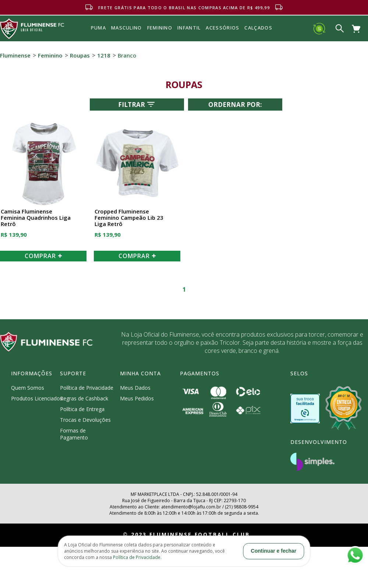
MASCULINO (126, 27)
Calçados (258, 27)
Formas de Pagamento (74, 434)
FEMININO (159, 27)
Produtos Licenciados (37, 398)
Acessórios (222, 43)
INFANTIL (189, 27)
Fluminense (15, 55)
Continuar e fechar (274, 551)
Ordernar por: (235, 104)
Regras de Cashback (84, 398)
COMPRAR (43, 256)
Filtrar (137, 104)
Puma (98, 36)
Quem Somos (27, 387)
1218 (103, 55)
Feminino (50, 55)
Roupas (80, 55)
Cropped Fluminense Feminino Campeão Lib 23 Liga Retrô (129, 217)
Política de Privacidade (86, 387)
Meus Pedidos (137, 398)
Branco (127, 55)
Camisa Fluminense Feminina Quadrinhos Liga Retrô (36, 217)
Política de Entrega (82, 409)
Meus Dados (135, 387)
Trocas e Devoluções (85, 419)
